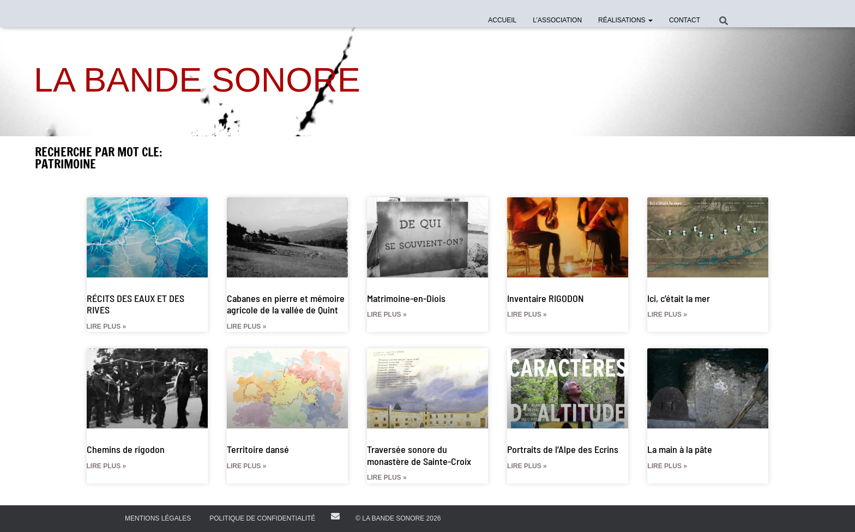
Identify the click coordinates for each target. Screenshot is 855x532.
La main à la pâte (679, 449)
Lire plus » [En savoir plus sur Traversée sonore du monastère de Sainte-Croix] (387, 477)
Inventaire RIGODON (545, 298)
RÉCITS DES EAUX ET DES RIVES (135, 304)
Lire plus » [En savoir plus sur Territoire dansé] (247, 466)
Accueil (502, 20)
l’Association (557, 20)
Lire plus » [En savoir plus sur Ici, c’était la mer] (667, 314)
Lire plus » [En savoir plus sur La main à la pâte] (667, 466)
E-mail (335, 516)
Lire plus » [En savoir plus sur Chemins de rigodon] (107, 466)
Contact (684, 20)
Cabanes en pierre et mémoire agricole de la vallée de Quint (286, 304)
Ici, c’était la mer (678, 298)
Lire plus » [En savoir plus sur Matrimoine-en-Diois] (387, 314)
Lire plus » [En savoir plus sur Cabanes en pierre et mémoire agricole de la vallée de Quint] (247, 326)
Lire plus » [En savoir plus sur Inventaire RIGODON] (527, 314)
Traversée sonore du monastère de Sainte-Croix (419, 455)
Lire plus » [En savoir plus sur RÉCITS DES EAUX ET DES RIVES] (107, 326)
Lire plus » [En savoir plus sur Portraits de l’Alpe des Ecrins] (527, 466)
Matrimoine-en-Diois (406, 298)
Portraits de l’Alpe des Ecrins (562, 449)
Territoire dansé (258, 449)
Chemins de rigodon (126, 449)
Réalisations (625, 20)
